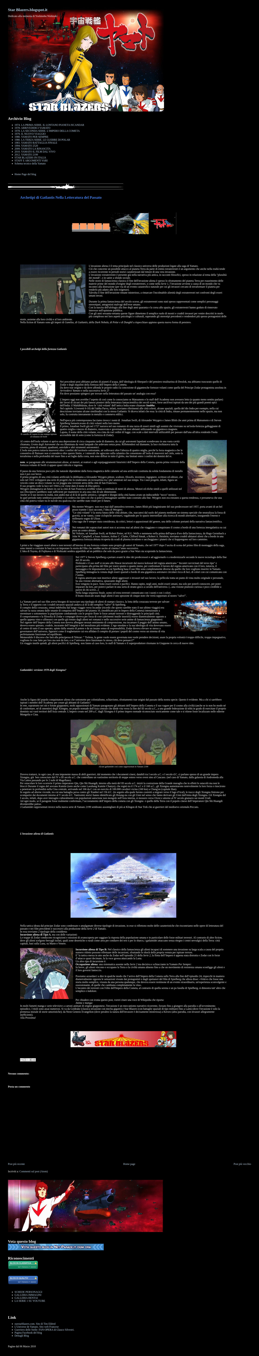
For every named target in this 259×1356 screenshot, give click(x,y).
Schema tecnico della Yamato (30, 163)
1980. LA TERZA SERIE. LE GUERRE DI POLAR (42, 139)
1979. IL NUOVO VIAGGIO (30, 133)
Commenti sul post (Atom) (33, 1171)
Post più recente (16, 1164)
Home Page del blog (25, 174)
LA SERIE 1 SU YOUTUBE (30, 1300)
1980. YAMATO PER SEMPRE (31, 136)
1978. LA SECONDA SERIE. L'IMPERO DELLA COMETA (47, 130)
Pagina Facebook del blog (28, 1332)
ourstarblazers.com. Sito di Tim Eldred (35, 1323)
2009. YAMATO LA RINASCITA (33, 148)
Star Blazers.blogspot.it (27, 10)
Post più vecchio (242, 1164)
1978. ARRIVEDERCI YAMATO (32, 127)
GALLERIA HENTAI (26, 1297)
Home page (129, 1164)
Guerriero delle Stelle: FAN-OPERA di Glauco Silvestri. (44, 1329)
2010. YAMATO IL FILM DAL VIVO (35, 151)
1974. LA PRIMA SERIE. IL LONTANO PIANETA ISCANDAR (49, 125)
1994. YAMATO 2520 (26, 145)
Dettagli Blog (22, 1335)
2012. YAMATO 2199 (26, 154)
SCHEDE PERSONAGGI (28, 1292)
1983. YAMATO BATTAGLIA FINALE (36, 142)
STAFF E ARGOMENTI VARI (31, 160)
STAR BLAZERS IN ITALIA (30, 157)
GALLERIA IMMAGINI (28, 1295)
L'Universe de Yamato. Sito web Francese (37, 1326)
